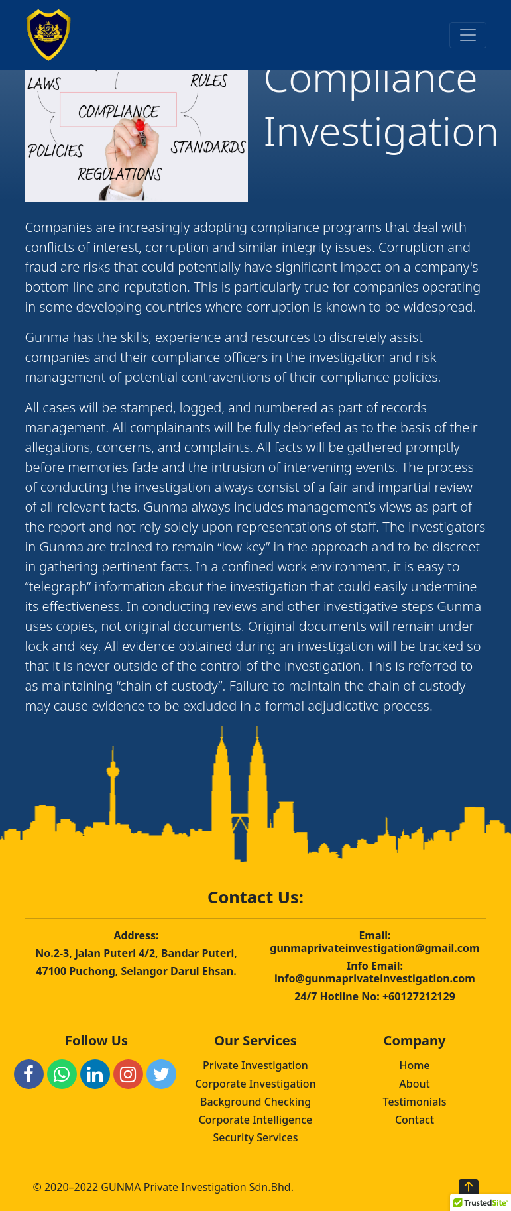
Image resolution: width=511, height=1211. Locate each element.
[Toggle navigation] (467, 35)
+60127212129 (418, 996)
